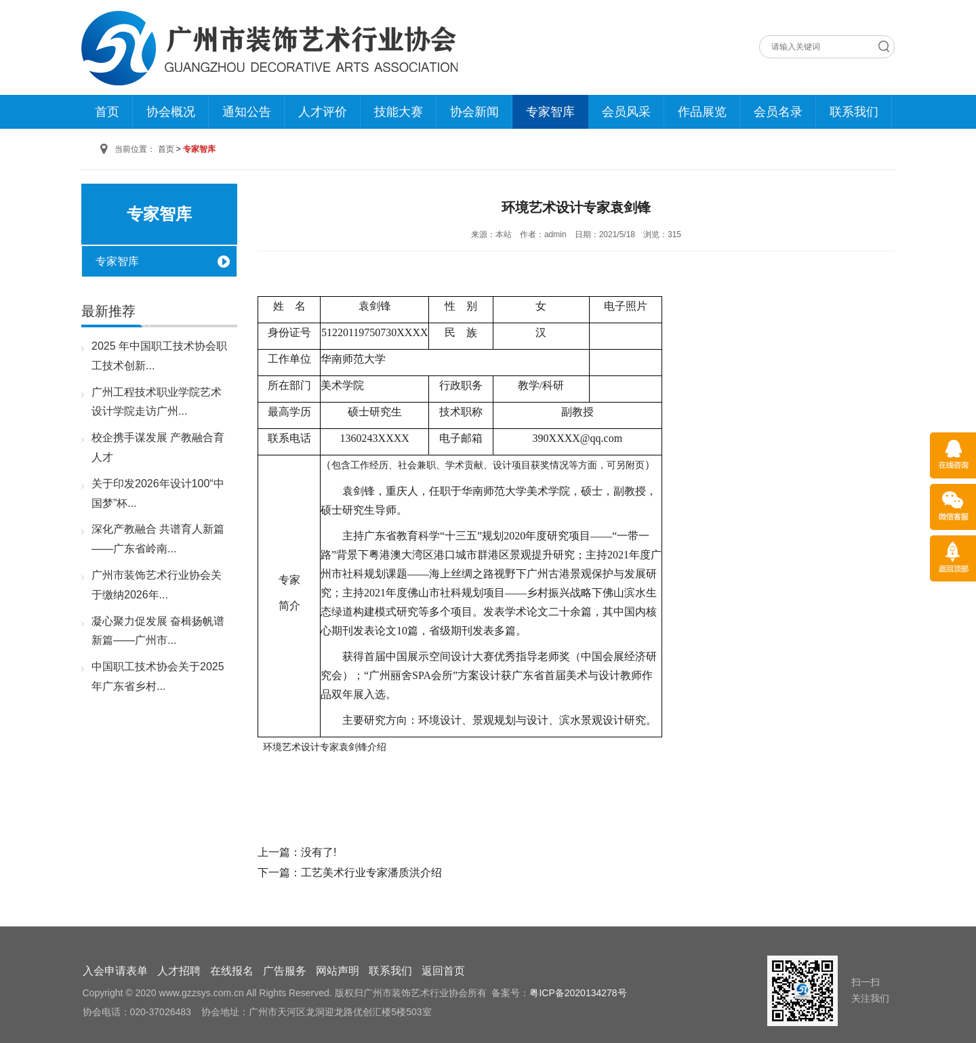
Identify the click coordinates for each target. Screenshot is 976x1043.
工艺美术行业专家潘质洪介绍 (371, 872)
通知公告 (246, 112)
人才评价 (322, 112)
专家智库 (550, 112)
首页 (107, 112)
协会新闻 (474, 112)
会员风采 (626, 112)
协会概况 (170, 112)
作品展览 (702, 112)
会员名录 (778, 112)
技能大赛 (398, 112)
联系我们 (854, 112)
